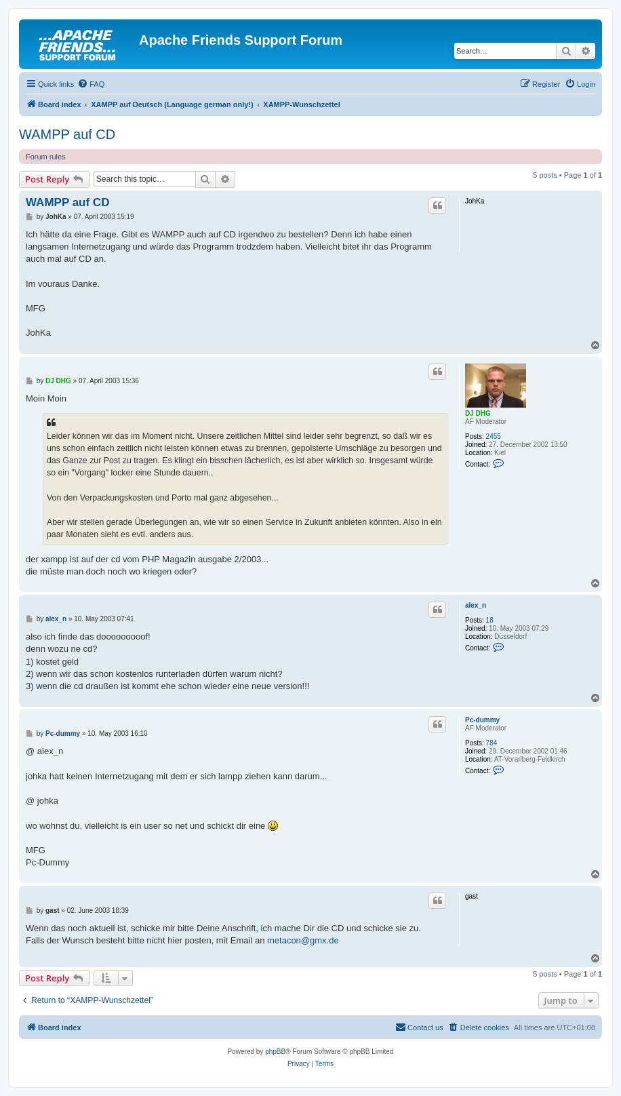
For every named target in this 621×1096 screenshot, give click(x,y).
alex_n (475, 605)
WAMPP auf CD (67, 134)
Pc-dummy (482, 720)
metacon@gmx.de (303, 940)
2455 (493, 436)
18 (490, 620)
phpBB (275, 1051)
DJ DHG (478, 413)
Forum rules (46, 157)
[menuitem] (90, 84)
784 (492, 743)
